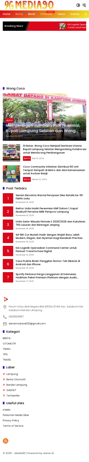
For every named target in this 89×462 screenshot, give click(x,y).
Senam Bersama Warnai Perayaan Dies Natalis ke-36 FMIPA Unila (49, 197)
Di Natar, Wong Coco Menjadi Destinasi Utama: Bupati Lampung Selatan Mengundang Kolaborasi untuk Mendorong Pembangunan (54, 149)
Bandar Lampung (16, 385)
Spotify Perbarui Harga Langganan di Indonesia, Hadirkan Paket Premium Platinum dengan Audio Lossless (46, 276)
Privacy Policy (11, 420)
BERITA (9, 120)
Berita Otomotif (16, 379)
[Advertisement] (44, 58)
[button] (78, 5)
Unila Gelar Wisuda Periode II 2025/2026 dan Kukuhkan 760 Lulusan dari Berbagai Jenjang (50, 223)
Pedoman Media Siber (16, 415)
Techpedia (12, 395)
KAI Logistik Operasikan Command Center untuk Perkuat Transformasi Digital (46, 249)
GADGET (11, 390)
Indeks (6, 409)
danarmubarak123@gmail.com (27, 323)
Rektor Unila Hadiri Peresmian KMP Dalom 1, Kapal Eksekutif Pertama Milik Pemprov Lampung (47, 210)
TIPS (5, 354)
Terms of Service (13, 426)
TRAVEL (7, 359)
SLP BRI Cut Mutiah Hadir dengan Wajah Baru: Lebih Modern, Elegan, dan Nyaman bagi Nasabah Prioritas (49, 236)
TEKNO (7, 349)
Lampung (12, 374)
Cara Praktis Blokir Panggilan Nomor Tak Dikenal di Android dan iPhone (48, 262)
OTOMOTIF (9, 343)
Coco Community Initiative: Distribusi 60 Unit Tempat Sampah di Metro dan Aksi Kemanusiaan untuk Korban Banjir (54, 170)
